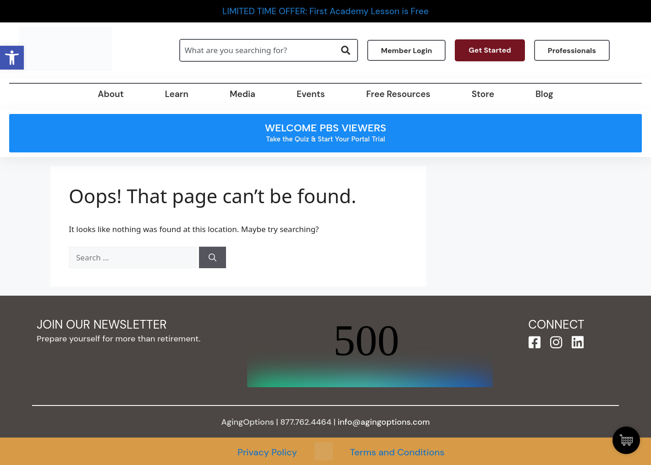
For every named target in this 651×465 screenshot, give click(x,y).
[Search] (212, 258)
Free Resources (398, 94)
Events (311, 94)
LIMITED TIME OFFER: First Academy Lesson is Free (325, 11)
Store (483, 94)
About (110, 94)
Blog (544, 94)
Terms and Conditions (397, 452)
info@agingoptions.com (384, 421)
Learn (176, 94)
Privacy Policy (267, 452)
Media (242, 94)
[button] (12, 58)
